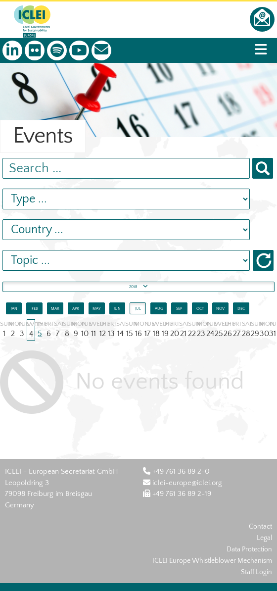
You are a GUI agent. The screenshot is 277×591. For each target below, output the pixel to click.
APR (75, 308)
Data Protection (249, 549)
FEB (35, 308)
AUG (159, 308)
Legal (264, 538)
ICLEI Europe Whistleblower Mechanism (212, 561)
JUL (138, 308)
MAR (55, 308)
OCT (200, 308)
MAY (96, 308)
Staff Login (256, 572)
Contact (260, 527)
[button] (263, 260)
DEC (241, 308)
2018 (138, 286)
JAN (14, 308)
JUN (117, 308)
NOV (220, 308)
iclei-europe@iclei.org (182, 483)
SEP (179, 308)
